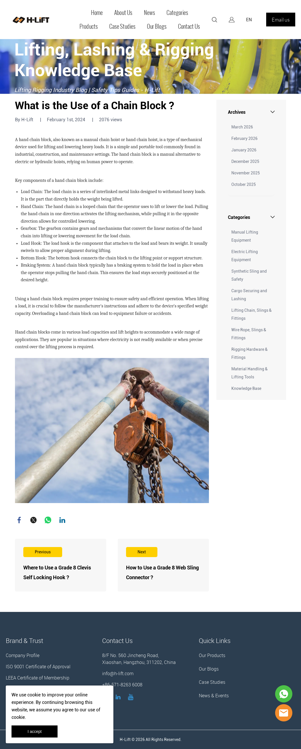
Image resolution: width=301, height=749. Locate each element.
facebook (19, 520)
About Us (123, 13)
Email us (281, 19)
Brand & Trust (24, 640)
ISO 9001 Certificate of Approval (38, 666)
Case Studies (122, 26)
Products (88, 26)
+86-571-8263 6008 (122, 684)
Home (97, 13)
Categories (177, 13)
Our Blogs (157, 26)
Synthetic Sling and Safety (249, 275)
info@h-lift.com (118, 673)
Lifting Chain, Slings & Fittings (251, 314)
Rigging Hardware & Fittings (249, 353)
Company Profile (22, 655)
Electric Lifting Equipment (244, 255)
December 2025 (245, 161)
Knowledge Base (246, 388)
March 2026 (242, 127)
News (149, 13)
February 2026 (244, 138)
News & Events (214, 696)
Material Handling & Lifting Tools (249, 373)
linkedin (62, 520)
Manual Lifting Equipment (244, 236)
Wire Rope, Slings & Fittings (248, 334)
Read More (60, 565)
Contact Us (189, 26)
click (150, 66)
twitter (33, 520)
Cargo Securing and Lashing (249, 294)
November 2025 (245, 173)
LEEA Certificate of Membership (37, 678)
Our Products (212, 655)
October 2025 (243, 184)
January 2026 (243, 150)
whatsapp (48, 520)
